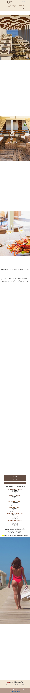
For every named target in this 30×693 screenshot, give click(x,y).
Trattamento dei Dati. (16, 691)
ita (22, 1)
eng (24, 1)
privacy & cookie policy (15, 686)
